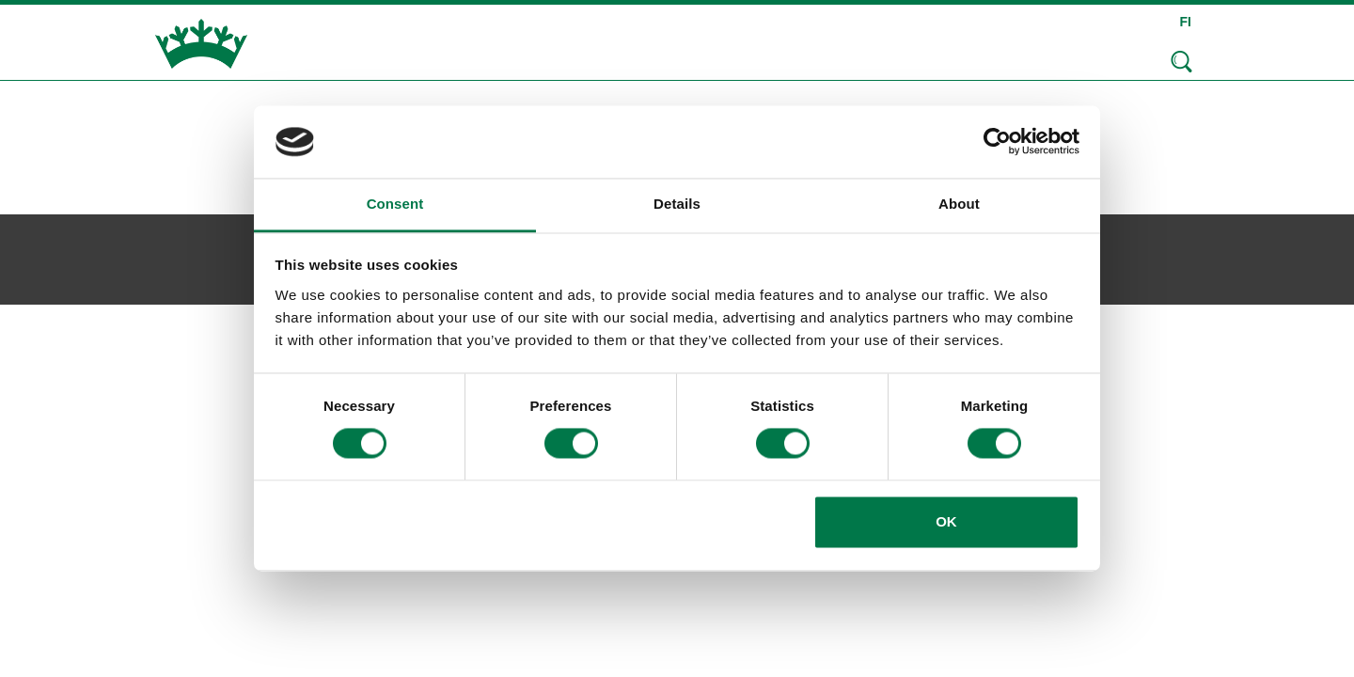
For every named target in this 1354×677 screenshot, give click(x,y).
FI (1185, 21)
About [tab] (959, 204)
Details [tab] (677, 204)
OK (946, 521)
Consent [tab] (395, 204)
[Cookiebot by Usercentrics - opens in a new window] (997, 142)
